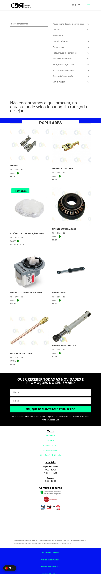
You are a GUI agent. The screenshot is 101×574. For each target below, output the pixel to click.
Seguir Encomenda (50, 450)
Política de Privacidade (50, 559)
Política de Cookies (50, 552)
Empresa (50, 440)
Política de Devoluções (50, 566)
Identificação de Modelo (50, 455)
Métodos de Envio (50, 445)
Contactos (50, 435)
